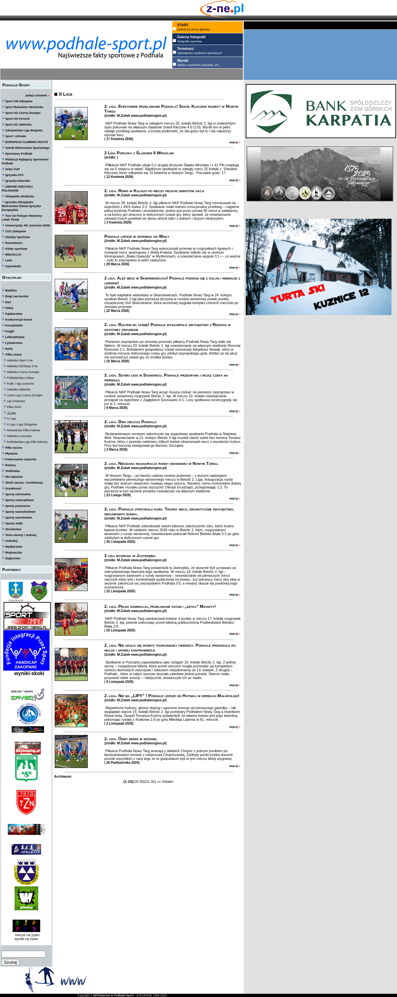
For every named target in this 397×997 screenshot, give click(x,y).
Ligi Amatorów (16, 401)
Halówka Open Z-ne (20, 360)
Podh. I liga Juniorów (20, 383)
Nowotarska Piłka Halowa (23, 430)
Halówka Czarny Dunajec (23, 372)
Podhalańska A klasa (20, 377)
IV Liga (11, 418)
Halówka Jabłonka (18, 389)
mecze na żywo (26, 935)
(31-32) (150, 781)
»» (159, 781)
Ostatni (167, 781)
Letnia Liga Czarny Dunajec (25, 395)
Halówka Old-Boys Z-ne (22, 366)
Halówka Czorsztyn (19, 436)
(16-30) (138, 781)
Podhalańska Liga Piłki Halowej (27, 442)
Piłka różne (14, 407)
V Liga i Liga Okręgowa (22, 424)
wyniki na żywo (26, 939)
